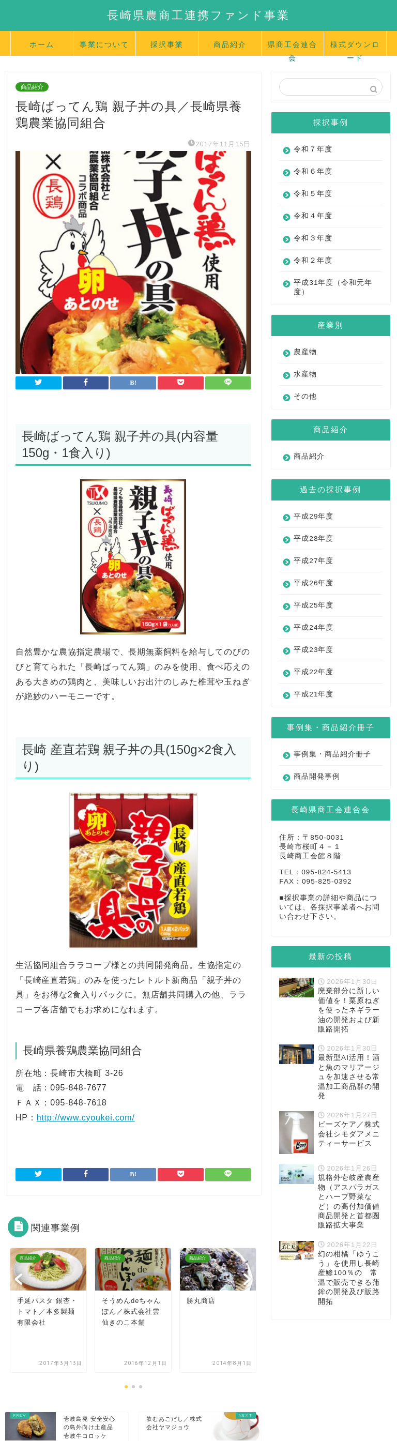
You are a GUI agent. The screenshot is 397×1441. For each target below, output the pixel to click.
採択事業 (167, 44)
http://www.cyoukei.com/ (86, 1117)
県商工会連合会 (292, 48)
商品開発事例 (317, 786)
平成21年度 (313, 694)
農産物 (305, 352)
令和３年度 (313, 238)
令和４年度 (313, 216)
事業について (104, 44)
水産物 (305, 374)
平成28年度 (313, 538)
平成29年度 (313, 516)
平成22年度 (313, 672)
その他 (305, 396)
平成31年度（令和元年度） (325, 287)
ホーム (41, 44)
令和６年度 (313, 171)
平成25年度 (313, 605)
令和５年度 (313, 194)
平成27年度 (313, 561)
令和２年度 (313, 260)
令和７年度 (313, 149)
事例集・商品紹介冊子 (325, 758)
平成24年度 (313, 627)
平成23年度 (313, 650)
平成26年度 (313, 583)
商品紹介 (230, 44)
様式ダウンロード (355, 48)
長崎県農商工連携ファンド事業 (198, 15)
